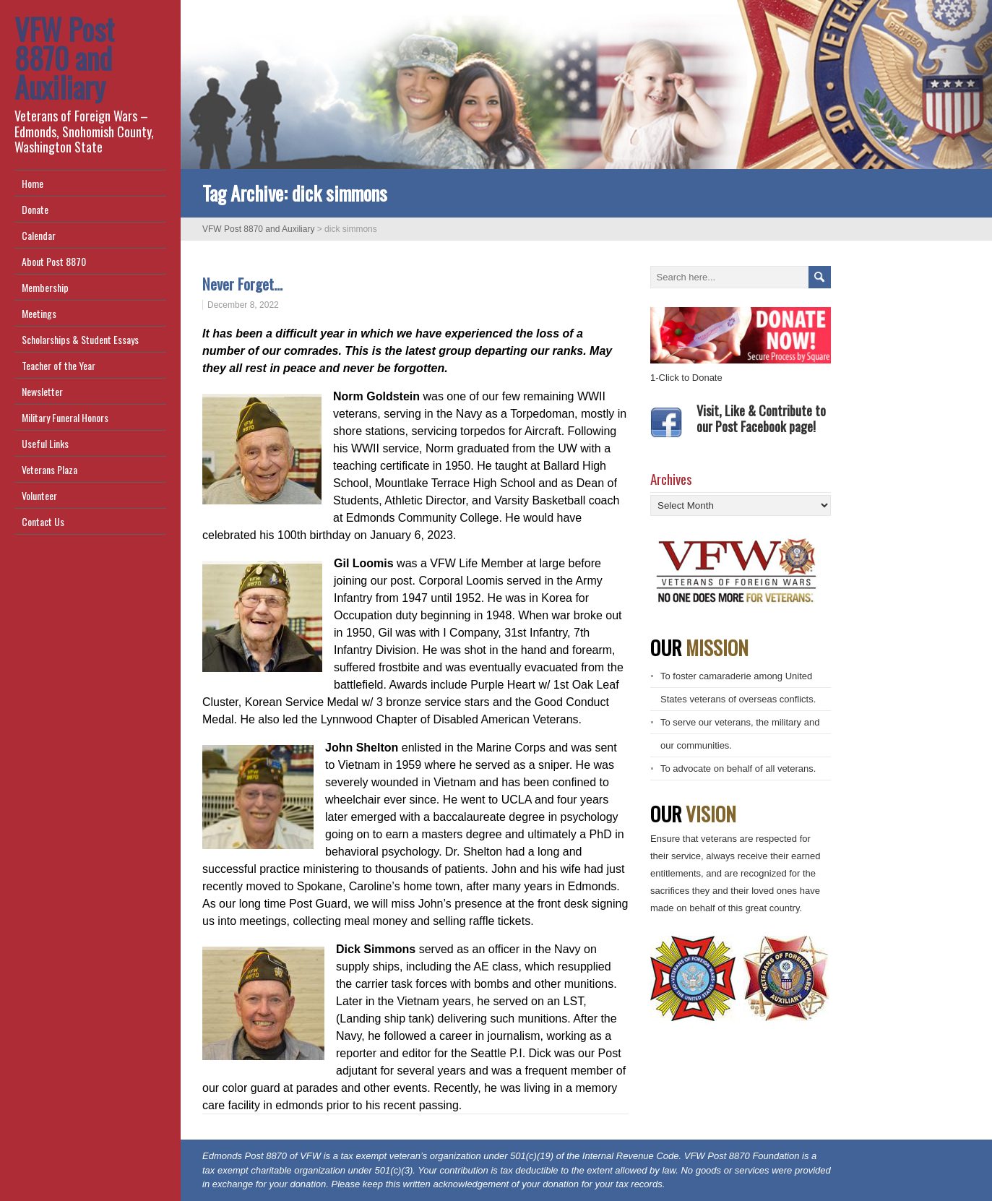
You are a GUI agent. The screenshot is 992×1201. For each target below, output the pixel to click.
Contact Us (43, 521)
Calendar (39, 235)
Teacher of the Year (58, 365)
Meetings (39, 313)
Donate (35, 209)
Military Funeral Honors (65, 417)
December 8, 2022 (243, 305)
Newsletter (42, 391)
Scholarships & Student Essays (80, 339)
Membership (45, 287)
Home (32, 183)
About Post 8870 (54, 261)
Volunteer (39, 495)
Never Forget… (244, 283)
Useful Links (45, 443)
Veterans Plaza (49, 469)
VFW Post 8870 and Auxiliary (64, 57)
